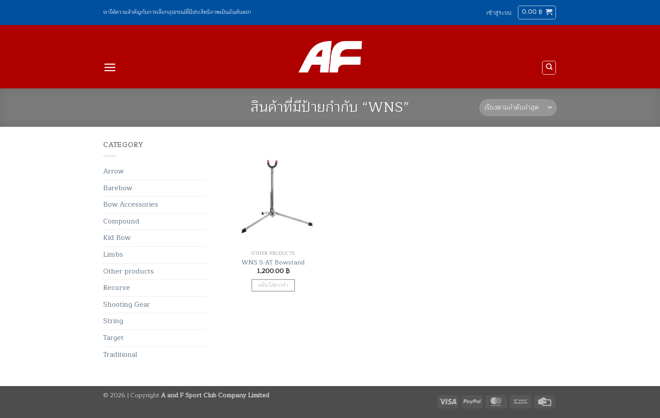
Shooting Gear (126, 304)
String (113, 321)
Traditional (120, 354)
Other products (128, 271)
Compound (121, 221)
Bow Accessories (130, 204)
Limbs (113, 254)
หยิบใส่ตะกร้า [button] (273, 285)
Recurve (116, 287)
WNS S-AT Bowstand (273, 262)
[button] (498, 12)
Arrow (113, 171)
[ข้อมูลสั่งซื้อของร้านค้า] (518, 107)
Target (113, 337)
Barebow (117, 188)
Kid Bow (116, 237)
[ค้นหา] (549, 68)
